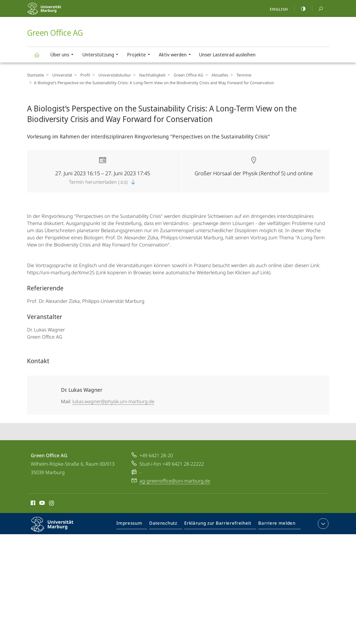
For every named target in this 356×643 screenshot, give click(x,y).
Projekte (140, 55)
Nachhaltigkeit (147, 75)
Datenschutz (167, 524)
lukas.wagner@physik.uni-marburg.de (113, 401)
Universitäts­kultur (110, 75)
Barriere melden (275, 524)
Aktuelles (212, 75)
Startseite (35, 75)
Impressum (135, 524)
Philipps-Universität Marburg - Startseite (55, 12)
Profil (82, 75)
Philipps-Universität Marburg (57, 528)
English (279, 9)
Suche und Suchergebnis (317, 9)
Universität (61, 75)
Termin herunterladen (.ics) (102, 182)
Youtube (41, 504)
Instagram (52, 504)
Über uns (63, 55)
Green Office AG (39, 57)
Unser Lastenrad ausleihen (227, 54)
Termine (234, 75)
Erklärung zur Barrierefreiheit (219, 524)
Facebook (32, 504)
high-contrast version (300, 9)
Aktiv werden (176, 55)
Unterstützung (102, 55)
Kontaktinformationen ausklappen (322, 524)
